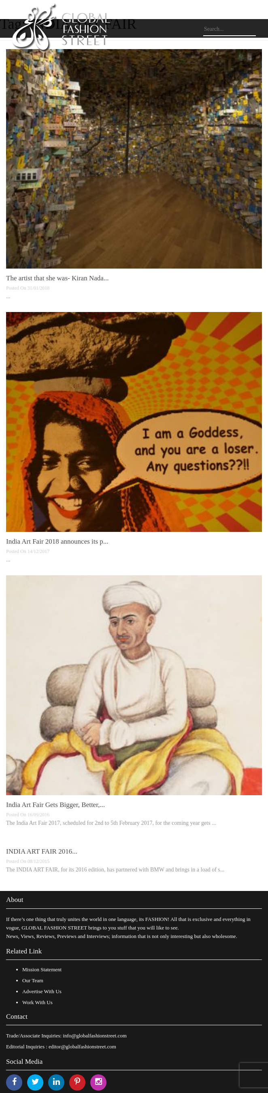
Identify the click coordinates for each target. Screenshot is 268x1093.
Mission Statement (42, 969)
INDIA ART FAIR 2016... (41, 851)
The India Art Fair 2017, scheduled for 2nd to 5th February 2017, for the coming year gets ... (111, 823)
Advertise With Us (42, 991)
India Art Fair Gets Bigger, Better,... (55, 805)
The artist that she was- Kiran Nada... (57, 278)
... (8, 296)
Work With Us (37, 1002)
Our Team (32, 980)
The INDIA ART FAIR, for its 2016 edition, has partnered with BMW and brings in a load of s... (115, 870)
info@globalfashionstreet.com (94, 1036)
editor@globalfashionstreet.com (82, 1047)
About (14, 900)
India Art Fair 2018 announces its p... (57, 541)
